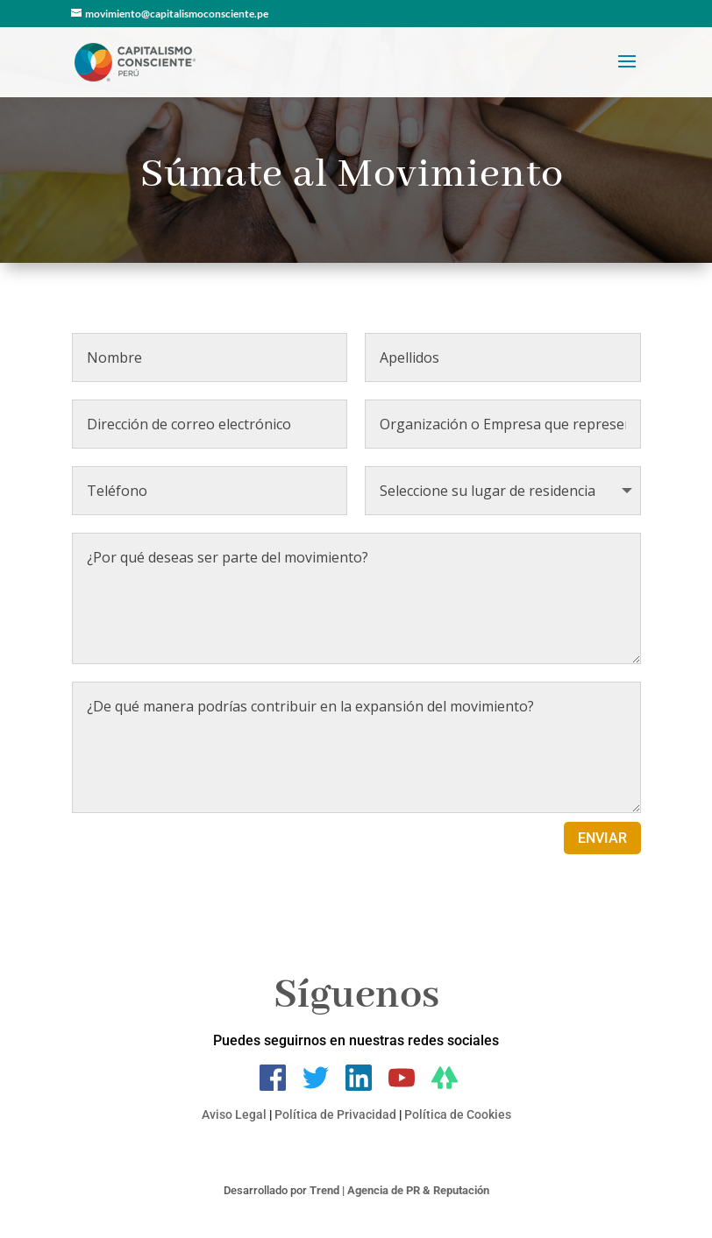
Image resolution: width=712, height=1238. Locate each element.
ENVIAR (602, 838)
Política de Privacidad (335, 1114)
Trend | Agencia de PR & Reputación (399, 1190)
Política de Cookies (457, 1114)
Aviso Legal (234, 1114)
